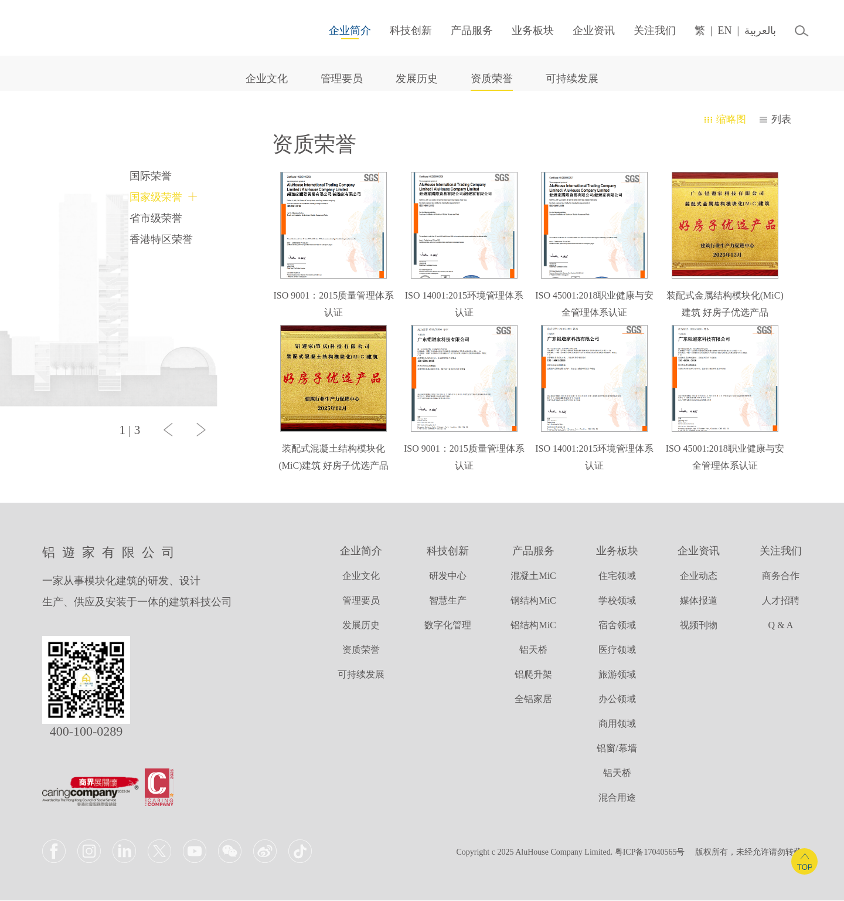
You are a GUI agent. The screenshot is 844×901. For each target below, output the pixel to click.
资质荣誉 (492, 78)
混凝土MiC (533, 576)
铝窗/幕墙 (617, 749)
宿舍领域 (617, 626)
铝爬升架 (533, 675)
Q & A (781, 626)
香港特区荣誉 (161, 239)
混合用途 (617, 798)
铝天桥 (533, 650)
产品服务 (465, 30)
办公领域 (617, 699)
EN (717, 30)
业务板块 (526, 30)
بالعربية (753, 30)
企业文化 (267, 78)
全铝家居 (533, 699)
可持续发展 (572, 78)
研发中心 (448, 576)
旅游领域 (617, 675)
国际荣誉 (151, 176)
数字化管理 (447, 626)
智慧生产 (448, 601)
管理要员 (342, 78)
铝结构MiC (533, 626)
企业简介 (343, 30)
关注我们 (648, 30)
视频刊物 (698, 626)
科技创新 (404, 30)
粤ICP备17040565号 (650, 852)
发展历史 (417, 78)
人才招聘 (780, 601)
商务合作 (780, 576)
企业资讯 (587, 30)
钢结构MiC (533, 601)
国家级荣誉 (156, 197)
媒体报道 (698, 601)
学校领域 (617, 601)
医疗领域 (617, 650)
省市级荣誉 (156, 218)
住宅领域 (617, 576)
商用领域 (617, 724)
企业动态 (698, 576)
